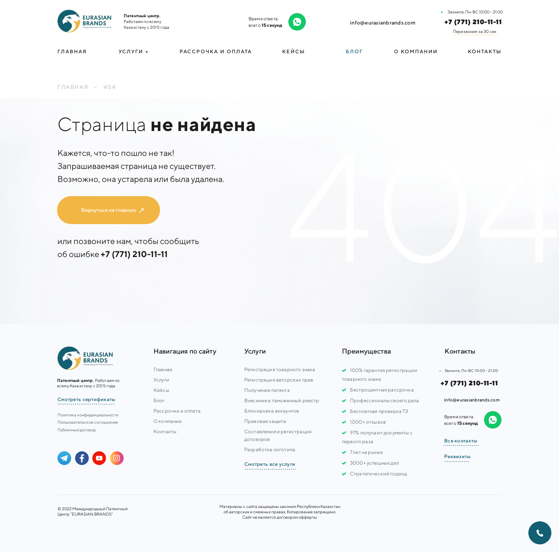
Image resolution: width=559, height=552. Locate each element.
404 (110, 87)
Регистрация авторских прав (278, 380)
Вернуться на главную (108, 210)
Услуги (161, 380)
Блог (354, 51)
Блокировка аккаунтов (271, 411)
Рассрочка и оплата (216, 51)
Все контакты (460, 441)
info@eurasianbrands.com (382, 23)
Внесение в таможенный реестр (281, 400)
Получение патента (267, 390)
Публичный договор (76, 429)
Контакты (485, 51)
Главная (72, 51)
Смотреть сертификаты (86, 399)
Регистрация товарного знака (279, 369)
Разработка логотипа (269, 449)
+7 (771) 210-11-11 (473, 22)
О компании (416, 51)
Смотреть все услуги (269, 464)
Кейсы (293, 51)
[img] (84, 21)
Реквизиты (457, 456)
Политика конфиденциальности (87, 414)
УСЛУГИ (131, 51)
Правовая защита (265, 421)
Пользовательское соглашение (87, 421)
